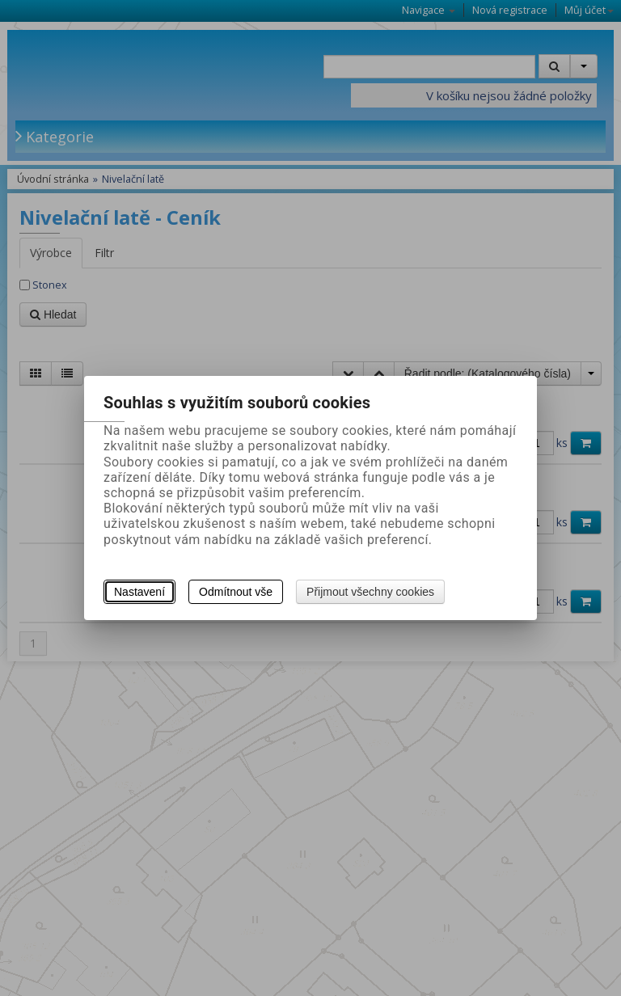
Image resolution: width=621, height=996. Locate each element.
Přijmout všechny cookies (370, 591)
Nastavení (139, 591)
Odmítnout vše (235, 591)
